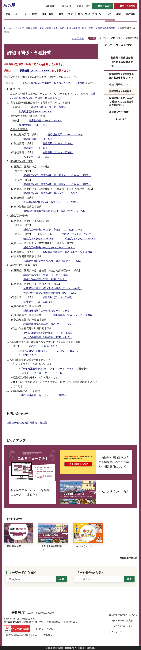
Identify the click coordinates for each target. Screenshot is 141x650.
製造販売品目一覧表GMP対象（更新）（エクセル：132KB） (57, 184)
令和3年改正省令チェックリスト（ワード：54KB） (47, 368)
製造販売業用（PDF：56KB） (40, 139)
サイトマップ (115, 632)
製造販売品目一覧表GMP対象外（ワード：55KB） (51, 193)
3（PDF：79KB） (29, 355)
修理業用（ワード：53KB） (58, 297)
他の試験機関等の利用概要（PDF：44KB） (47, 337)
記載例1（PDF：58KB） (32, 350)
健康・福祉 (24, 28)
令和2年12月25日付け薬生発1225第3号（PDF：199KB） (53, 83)
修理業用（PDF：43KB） (37, 156)
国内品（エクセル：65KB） (77, 234)
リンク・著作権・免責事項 (122, 620)
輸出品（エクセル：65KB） (38, 238)
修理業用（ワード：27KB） (58, 152)
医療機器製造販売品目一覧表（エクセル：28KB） (51, 202)
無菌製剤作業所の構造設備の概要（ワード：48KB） (52, 288)
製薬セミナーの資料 (119, 112)
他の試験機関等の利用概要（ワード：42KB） (48, 333)
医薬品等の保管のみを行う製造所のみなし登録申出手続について (121, 101)
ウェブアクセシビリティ (121, 626)
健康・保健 (38, 28)
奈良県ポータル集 (128, 558)
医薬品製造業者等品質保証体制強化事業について (121, 76)
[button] (49, 6)
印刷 (93, 38)
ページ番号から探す (90, 572)
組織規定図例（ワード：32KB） (49, 107)
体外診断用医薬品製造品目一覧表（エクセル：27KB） (53, 261)
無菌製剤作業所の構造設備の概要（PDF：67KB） (51, 292)
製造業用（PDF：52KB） (37, 148)
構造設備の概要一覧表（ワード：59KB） (46, 275)
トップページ (10, 28)
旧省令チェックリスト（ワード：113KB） (42, 373)
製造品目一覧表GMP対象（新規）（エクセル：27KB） (54, 229)
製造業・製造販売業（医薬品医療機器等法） (95, 28)
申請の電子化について (120, 84)
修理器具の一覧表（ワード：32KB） (72, 315)
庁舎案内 (47, 635)
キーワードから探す (23, 572)
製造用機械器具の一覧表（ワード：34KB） (47, 310)
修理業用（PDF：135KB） (38, 301)
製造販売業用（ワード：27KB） (65, 134)
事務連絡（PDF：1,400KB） (36, 70)
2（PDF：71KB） (67, 350)
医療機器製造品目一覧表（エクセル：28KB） (68, 252)
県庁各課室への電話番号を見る (21, 635)
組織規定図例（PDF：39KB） (35, 111)
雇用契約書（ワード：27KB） (45, 120)
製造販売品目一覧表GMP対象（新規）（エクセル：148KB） (57, 175)
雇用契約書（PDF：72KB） (34, 125)
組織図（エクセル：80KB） (44, 346)
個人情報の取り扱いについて (123, 615)
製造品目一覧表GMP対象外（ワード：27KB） (49, 247)
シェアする (78, 38)
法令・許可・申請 (62, 28)
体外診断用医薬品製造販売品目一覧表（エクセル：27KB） (56, 211)
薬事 (48, 28)
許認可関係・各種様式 (120, 91)
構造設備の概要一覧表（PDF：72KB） (45, 279)
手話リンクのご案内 (45, 629)
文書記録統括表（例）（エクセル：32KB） (43, 395)
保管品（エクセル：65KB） (80, 238)
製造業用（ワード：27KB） (58, 143)
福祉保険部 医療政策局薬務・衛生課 (27, 422)
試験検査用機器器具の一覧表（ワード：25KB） (50, 324)
